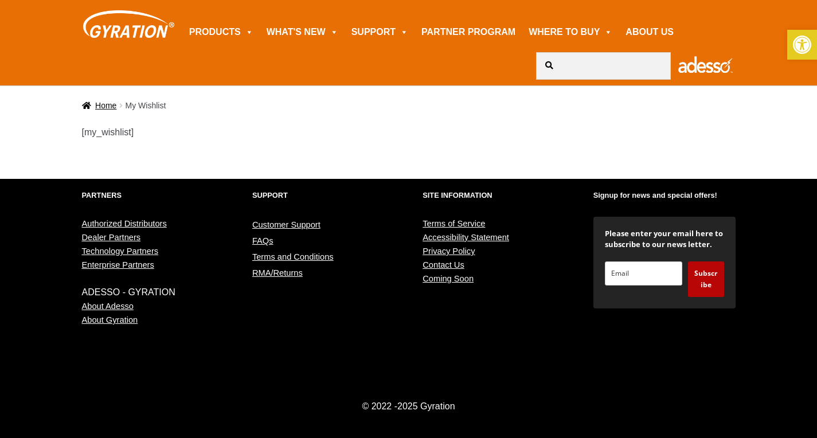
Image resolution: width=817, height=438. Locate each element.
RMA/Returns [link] (277, 272)
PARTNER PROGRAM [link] (468, 32)
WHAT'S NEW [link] (302, 32)
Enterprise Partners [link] (118, 264)
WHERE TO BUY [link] (570, 32)
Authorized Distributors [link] (124, 223)
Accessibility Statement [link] (466, 237)
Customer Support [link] (286, 224)
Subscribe (705, 279)
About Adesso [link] (108, 306)
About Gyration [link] (110, 319)
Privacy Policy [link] (449, 251)
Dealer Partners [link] (111, 237)
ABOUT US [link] (650, 32)
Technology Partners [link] (120, 251)
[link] (802, 45)
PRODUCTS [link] (221, 32)
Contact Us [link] (443, 264)
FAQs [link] (262, 240)
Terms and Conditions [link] (293, 256)
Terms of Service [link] (454, 223)
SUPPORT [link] (379, 32)
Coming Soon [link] (448, 278)
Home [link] (105, 105)
